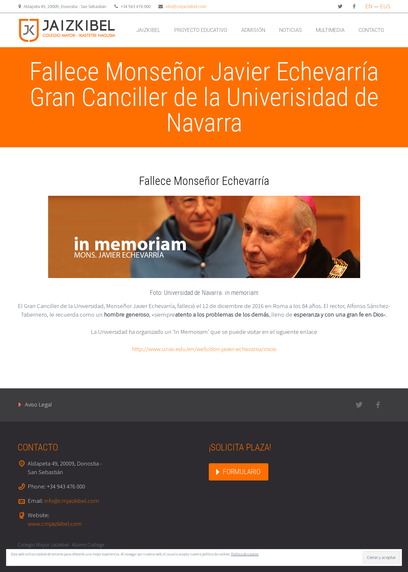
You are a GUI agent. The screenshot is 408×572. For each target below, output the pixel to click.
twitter (340, 6)
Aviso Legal (38, 404)
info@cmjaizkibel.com (185, 6)
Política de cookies (245, 554)
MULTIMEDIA (330, 30)
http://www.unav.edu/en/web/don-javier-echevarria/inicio (204, 349)
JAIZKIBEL (148, 30)
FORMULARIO (241, 472)
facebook (354, 6)
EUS (385, 6)
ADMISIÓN (253, 30)
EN (369, 6)
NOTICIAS (290, 30)
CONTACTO (371, 30)
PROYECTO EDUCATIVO (200, 30)
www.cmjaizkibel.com (55, 523)
